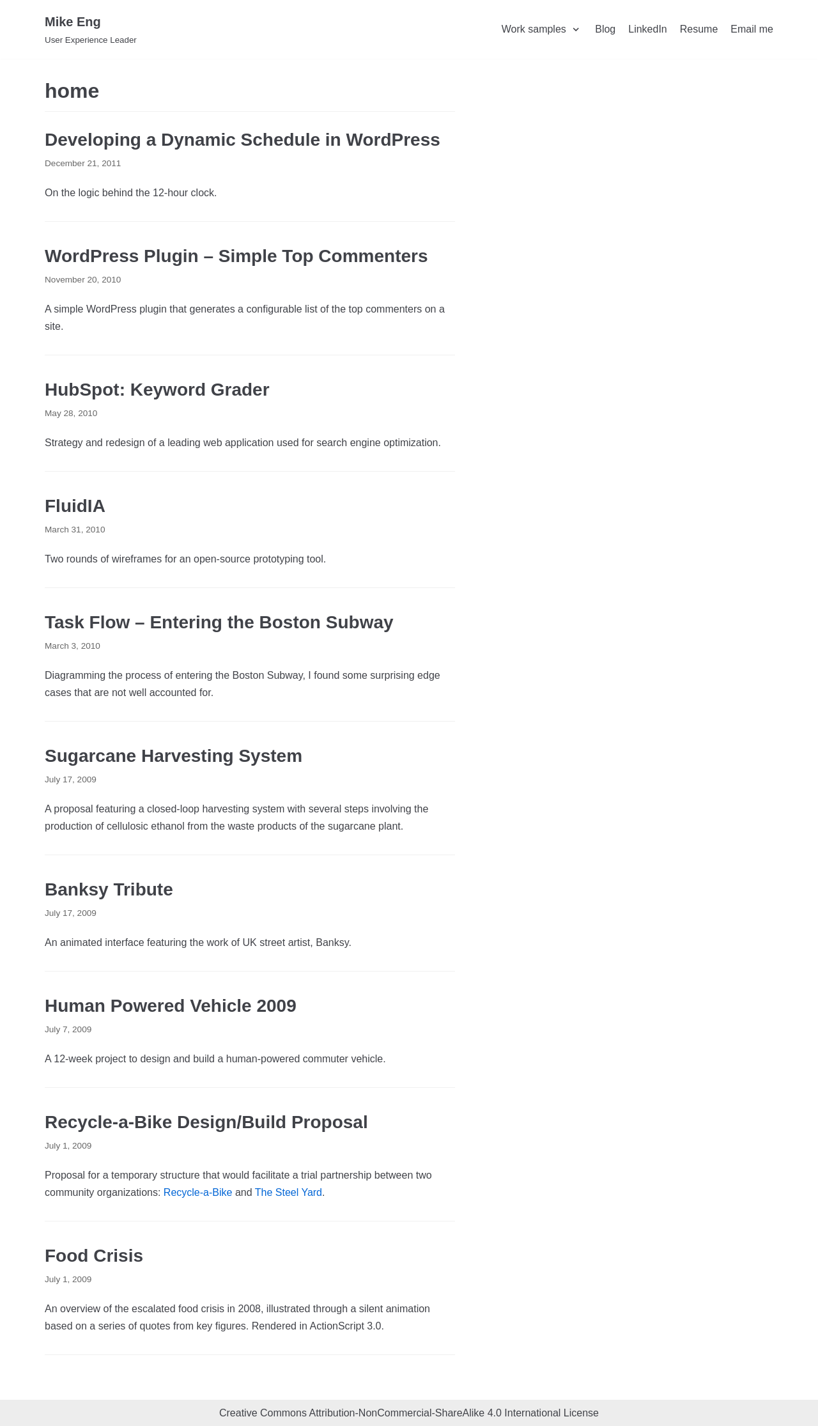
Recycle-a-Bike (198, 1192)
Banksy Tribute (109, 889)
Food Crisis (94, 1256)
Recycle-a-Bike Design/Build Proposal (206, 1122)
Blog (605, 29)
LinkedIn (647, 29)
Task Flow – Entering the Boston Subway (219, 622)
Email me (751, 29)
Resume (699, 29)
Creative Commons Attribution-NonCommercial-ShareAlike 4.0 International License (409, 1412)
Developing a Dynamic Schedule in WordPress (242, 140)
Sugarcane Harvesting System (173, 756)
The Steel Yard (288, 1192)
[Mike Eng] (91, 29)
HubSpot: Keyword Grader (157, 389)
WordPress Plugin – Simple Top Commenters (236, 256)
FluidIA (75, 506)
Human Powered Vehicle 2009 (171, 1006)
